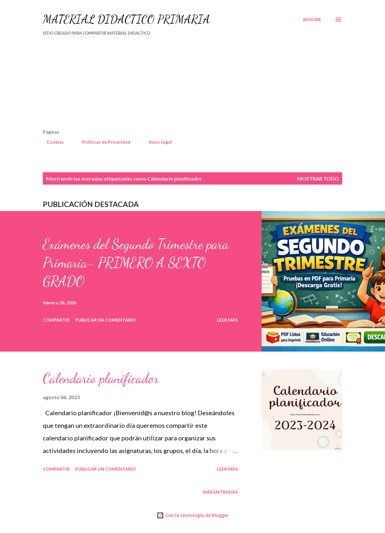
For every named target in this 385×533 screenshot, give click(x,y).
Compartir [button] (56, 320)
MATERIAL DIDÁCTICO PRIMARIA (126, 19)
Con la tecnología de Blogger (192, 515)
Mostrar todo (318, 178)
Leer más (227, 320)
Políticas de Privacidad (102, 142)
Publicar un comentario (105, 320)
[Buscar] (312, 19)
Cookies (51, 142)
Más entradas (220, 492)
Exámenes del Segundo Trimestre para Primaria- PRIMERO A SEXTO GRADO (136, 262)
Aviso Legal (156, 142)
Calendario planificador (101, 378)
